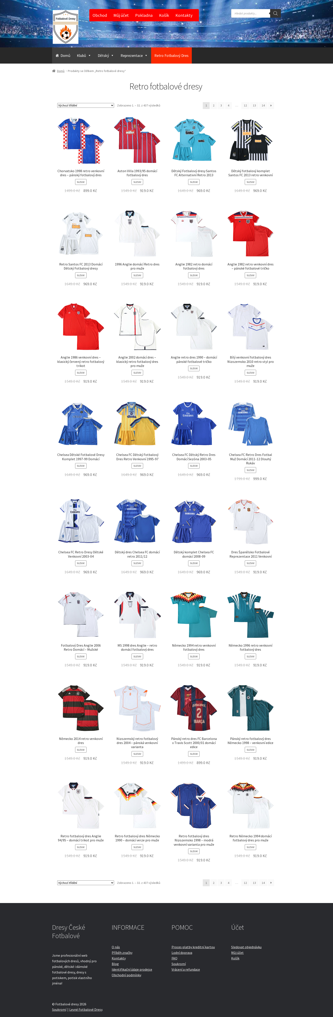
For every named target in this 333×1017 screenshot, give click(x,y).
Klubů (84, 55)
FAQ (174, 958)
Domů (65, 55)
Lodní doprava (182, 952)
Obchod (100, 15)
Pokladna (144, 15)
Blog (115, 964)
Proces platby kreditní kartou (193, 947)
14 (263, 105)
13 (254, 105)
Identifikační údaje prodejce (132, 969)
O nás (116, 947)
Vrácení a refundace (186, 969)
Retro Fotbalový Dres (171, 55)
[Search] (275, 13)
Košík (164, 15)
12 (245, 105)
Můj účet (121, 15)
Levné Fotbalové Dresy (85, 1009)
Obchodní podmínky (126, 975)
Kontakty (183, 15)
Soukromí (179, 964)
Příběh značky (122, 952)
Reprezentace (134, 55)
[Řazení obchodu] (85, 105)
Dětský (106, 55)
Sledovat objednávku (246, 947)
